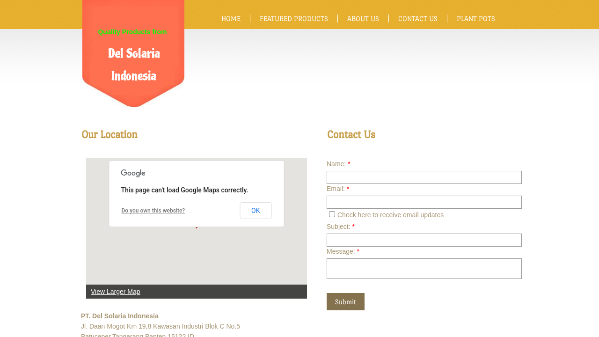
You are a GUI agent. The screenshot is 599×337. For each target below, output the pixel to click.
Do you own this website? (153, 210)
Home (231, 18)
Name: (339, 164)
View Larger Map (115, 291)
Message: (343, 251)
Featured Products (294, 18)
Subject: (341, 226)
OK (255, 210)
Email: (338, 188)
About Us (363, 18)
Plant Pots (476, 18)
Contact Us (418, 18)
